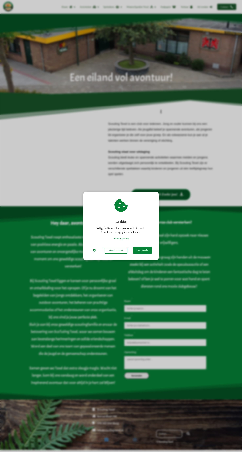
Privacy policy (121, 238)
